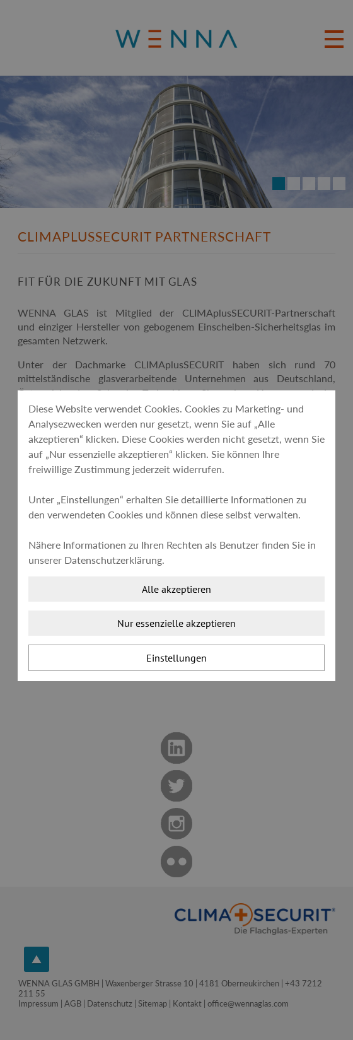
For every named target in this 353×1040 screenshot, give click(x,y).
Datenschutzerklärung (113, 560)
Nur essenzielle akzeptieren (176, 623)
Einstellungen (176, 657)
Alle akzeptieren (176, 589)
